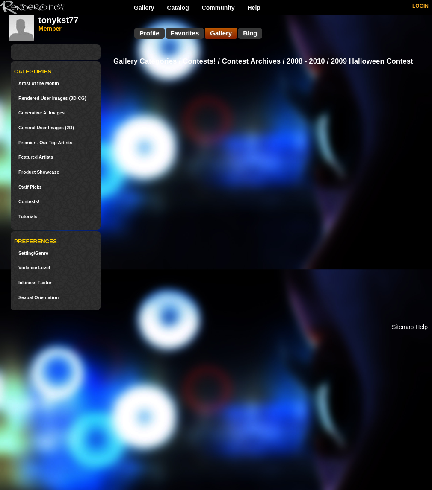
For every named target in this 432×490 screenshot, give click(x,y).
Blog (250, 33)
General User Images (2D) (46, 127)
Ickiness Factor (35, 282)
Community (218, 7)
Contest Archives (251, 61)
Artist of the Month (38, 83)
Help (254, 7)
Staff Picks (30, 187)
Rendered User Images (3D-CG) (52, 98)
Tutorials (27, 216)
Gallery (144, 7)
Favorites (185, 33)
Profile (149, 33)
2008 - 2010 (306, 61)
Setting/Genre (33, 253)
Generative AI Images (41, 113)
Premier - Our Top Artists (45, 142)
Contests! (28, 201)
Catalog (178, 7)
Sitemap (403, 327)
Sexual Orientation (38, 297)
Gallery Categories (145, 61)
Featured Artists (35, 157)
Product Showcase (38, 172)
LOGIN (420, 6)
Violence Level (34, 267)
